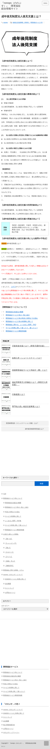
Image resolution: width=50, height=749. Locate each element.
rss (39, 3)
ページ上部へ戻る (46, 743)
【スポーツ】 (9, 552)
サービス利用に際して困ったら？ (16, 525)
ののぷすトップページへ (11, 732)
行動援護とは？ (18, 394)
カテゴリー (5, 606)
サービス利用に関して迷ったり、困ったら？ (22, 328)
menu (45, 3)
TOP (4, 494)
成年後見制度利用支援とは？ (34, 429)
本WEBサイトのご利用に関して (15, 579)
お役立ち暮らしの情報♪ (11, 534)
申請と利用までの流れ (12, 512)
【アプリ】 (8, 556)
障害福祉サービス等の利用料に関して (19, 321)
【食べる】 (8, 538)
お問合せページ (10, 592)
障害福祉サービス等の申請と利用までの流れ (22, 318)
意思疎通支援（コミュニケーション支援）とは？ (22, 423)
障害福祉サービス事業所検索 (16, 331)
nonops (5, 22)
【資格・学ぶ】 (10, 561)
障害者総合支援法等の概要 (12, 676)
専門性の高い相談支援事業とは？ (26, 406)
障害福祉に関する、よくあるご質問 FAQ (21, 325)
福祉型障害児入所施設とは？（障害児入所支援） (29, 383)
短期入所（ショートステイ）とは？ (27, 358)
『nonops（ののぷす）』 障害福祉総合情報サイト (11, 6)
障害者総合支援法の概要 (14, 312)
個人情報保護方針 (9, 725)
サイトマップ (9, 588)
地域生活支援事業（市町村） (21, 22)
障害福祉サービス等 (37, 22)
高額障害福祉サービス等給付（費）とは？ (29, 370)
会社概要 (8, 583)
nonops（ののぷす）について (13, 574)
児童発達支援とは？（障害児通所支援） (30, 346)
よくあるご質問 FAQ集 (13, 521)
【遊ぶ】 (8, 547)
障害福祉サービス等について (12, 498)
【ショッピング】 (11, 543)
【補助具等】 (9, 565)
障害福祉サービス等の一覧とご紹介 (17, 507)
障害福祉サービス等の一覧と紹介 (18, 315)
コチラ (13, 287)
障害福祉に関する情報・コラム (13, 570)
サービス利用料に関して (13, 516)
